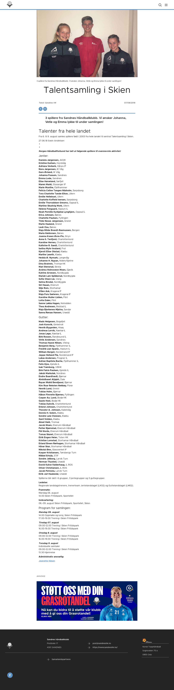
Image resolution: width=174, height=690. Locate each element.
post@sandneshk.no (99, 643)
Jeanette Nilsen (47, 561)
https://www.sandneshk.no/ (103, 647)
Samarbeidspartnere (59, 659)
